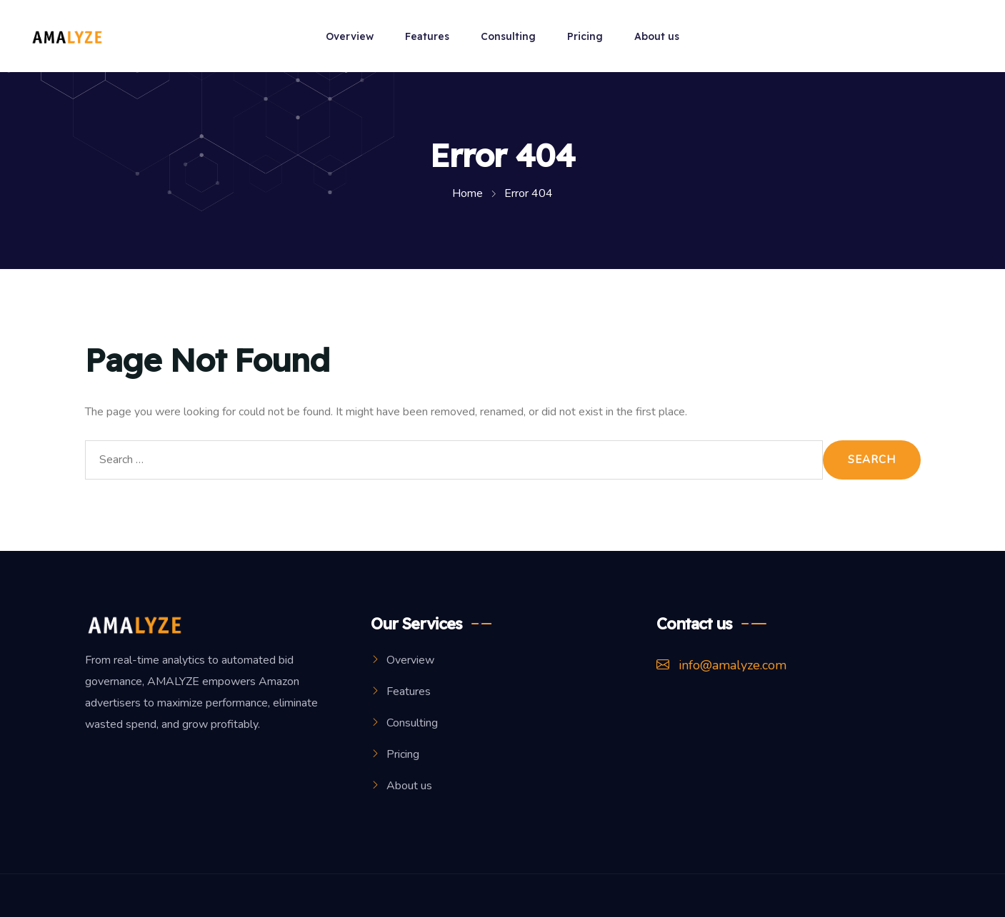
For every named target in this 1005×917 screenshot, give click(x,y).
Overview (350, 36)
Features (427, 36)
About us (656, 36)
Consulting (508, 36)
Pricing (585, 36)
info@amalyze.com (721, 665)
